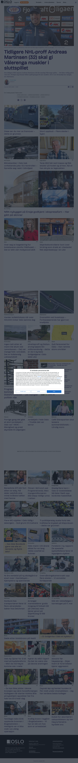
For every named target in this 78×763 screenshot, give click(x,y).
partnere (39, 376)
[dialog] (39, 381)
